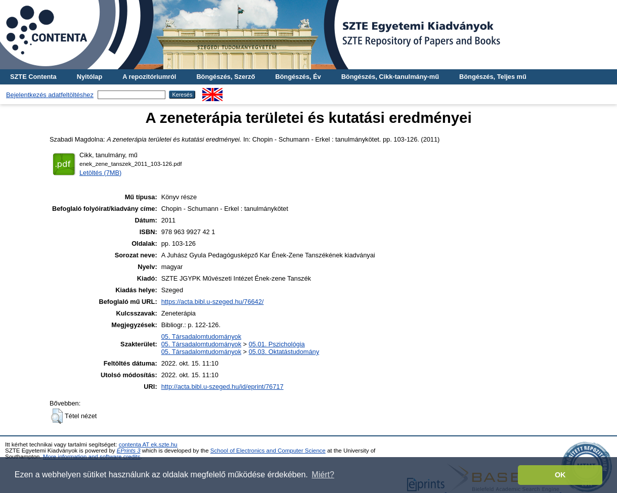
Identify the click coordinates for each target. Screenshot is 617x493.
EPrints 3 (129, 450)
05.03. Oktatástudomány (284, 351)
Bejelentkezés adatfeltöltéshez (50, 95)
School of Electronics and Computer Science (268, 450)
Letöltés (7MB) (100, 172)
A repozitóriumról (149, 76)
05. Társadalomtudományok (201, 336)
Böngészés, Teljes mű (492, 76)
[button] (57, 416)
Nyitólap (89, 76)
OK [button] (560, 475)
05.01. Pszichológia (277, 344)
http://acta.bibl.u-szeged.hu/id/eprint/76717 (222, 386)
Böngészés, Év (298, 76)
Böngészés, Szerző (225, 76)
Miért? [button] (323, 474)
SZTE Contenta (33, 76)
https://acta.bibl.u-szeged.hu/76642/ (212, 301)
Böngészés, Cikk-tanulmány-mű (390, 76)
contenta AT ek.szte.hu (148, 444)
